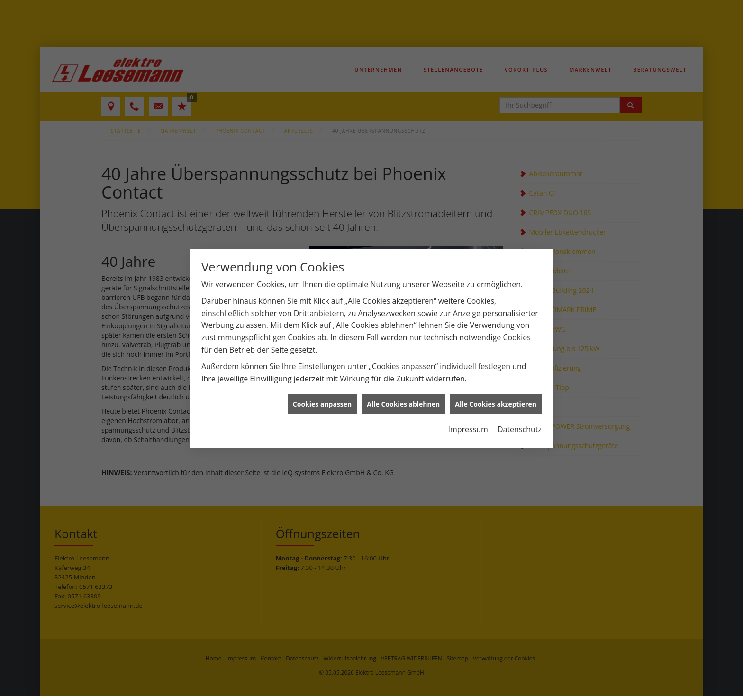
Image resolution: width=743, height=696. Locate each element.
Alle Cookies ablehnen (403, 399)
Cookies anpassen (322, 399)
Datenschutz (520, 424)
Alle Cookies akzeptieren (495, 399)
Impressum (468, 424)
